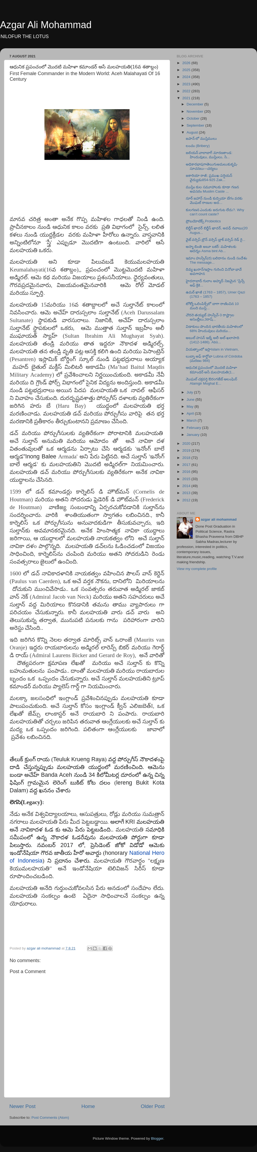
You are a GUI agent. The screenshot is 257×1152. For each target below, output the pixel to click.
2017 (186, 465)
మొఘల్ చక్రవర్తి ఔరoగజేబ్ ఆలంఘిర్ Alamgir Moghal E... (211, 381)
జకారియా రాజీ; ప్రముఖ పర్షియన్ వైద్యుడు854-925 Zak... (209, 178)
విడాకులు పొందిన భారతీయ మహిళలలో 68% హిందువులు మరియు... (214, 329)
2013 (186, 493)
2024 (186, 77)
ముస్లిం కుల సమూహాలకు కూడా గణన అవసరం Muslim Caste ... (212, 189)
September (196, 125)
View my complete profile (197, 569)
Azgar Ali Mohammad (46, 24)
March (192, 420)
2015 (186, 479)
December (195, 104)
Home (88, 1106)
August (193, 132)
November (195, 111)
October (194, 118)
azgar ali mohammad (219, 519)
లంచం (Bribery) (198, 146)
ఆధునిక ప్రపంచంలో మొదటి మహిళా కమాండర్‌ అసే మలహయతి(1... (211, 370)
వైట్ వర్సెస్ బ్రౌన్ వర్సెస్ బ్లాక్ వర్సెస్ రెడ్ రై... (215, 240)
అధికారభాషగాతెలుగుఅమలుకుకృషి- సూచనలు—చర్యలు (212, 166)
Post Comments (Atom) (50, 1118)
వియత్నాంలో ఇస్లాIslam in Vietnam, (212, 349)
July (190, 392)
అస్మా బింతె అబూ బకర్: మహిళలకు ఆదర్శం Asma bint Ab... (211, 249)
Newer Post (22, 1106)
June (191, 400)
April (191, 413)
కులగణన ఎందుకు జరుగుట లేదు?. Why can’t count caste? (215, 212)
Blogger (157, 1138)
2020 (186, 443)
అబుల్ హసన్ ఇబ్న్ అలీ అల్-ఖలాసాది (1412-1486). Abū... (213, 340)
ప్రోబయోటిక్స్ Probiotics (203, 221)
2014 (186, 486)
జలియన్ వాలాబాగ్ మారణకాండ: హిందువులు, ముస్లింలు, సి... (209, 155)
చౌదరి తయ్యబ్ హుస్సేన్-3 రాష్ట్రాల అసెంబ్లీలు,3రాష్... (210, 317)
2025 (186, 70)
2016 (186, 472)
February (194, 428)
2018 (186, 458)
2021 (186, 98)
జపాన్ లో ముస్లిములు (201, 139)
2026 (186, 63)
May (190, 406)
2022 (186, 91)
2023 (186, 84)
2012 (186, 500)
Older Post (153, 1106)
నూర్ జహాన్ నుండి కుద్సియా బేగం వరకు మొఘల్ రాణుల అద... (214, 200)
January (194, 435)
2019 (186, 450)
